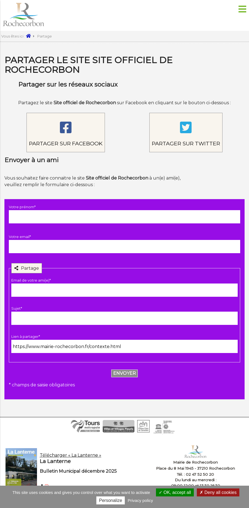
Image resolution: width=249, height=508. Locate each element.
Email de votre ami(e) (31, 280)
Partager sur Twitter (186, 143)
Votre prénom (22, 207)
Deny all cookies (218, 492)
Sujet (16, 308)
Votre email (20, 237)
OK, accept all (175, 492)
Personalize (110, 500)
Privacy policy (140, 500)
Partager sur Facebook (65, 143)
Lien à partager (25, 337)
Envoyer (124, 373)
